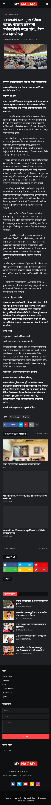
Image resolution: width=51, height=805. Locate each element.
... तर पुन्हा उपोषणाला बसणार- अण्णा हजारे (31, 636)
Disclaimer (42, 798)
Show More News (41, 434)
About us (8, 798)
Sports (4, 697)
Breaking (26, 417)
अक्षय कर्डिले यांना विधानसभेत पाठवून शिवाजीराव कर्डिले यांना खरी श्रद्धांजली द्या (24, 531)
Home (5, 14)
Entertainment (8, 688)
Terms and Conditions (25, 801)
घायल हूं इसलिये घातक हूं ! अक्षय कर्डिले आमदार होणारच (32, 602)
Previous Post (9, 548)
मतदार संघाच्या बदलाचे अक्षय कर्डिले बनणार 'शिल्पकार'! (22, 464)
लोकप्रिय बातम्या (9, 594)
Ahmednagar (13, 14)
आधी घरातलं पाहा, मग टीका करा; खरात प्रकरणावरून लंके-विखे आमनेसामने (25, 497)
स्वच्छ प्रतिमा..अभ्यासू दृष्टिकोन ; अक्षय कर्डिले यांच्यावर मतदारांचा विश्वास (31, 613)
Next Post (43, 548)
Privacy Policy (29, 798)
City (4, 684)
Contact (18, 798)
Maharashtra (7, 692)
